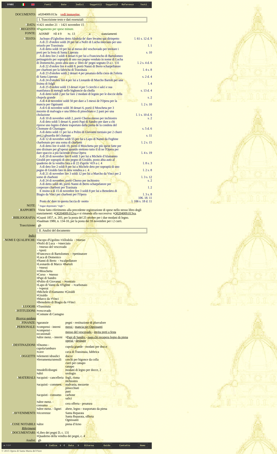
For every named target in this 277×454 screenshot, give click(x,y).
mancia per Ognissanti (89, 326)
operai (69, 340)
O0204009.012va (66, 213)
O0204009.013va (125, 213)
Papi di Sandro (76, 337)
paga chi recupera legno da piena (108, 337)
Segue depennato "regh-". (51, 205)
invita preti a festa (105, 332)
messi (69, 326)
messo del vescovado (78, 332)
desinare (81, 340)
